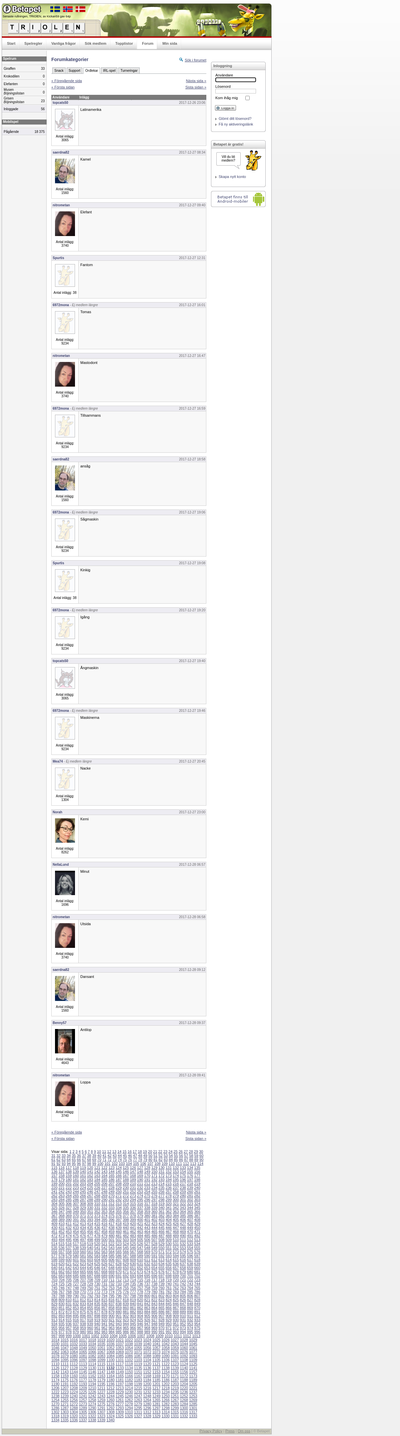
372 (90, 1216)
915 (69, 1320)
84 (171, 1160)
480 (111, 1236)
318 (154, 1204)
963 (111, 1328)
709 (97, 1280)
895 (76, 1316)
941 (104, 1324)
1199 (138, 1384)
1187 (175, 1380)
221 (61, 1188)
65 (74, 1160)
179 (61, 1180)
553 (183, 1248)
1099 (101, 1360)
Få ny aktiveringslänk (236, 124)
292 (119, 1200)
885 (154, 1312)
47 (135, 1156)
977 (61, 1332)
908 (169, 1316)
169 (140, 1176)
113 (193, 1164)
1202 (166, 1384)
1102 (129, 1360)
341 (169, 1208)
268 (97, 1196)
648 (111, 1268)
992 (169, 1332)
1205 (193, 1384)
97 (84, 1164)
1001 (86, 1336)
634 (161, 1264)
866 (169, 1308)
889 (183, 1312)
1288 (74, 1408)
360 (154, 1212)
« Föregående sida (66, 81)
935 (61, 1324)
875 (83, 1312)
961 (97, 1328)
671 (126, 1272)
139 (76, 1172)
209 (126, 1184)
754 (119, 1288)
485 (147, 1236)
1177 (83, 1380)
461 (126, 1232)
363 (176, 1212)
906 (154, 1316)
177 (197, 1176)
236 (169, 1188)
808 (54, 1300)
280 (183, 1196)
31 (53, 1156)
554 (190, 1248)
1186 (166, 1380)
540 (90, 1248)
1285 (193, 1404)
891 (197, 1312)
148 (140, 1172)
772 (97, 1292)
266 (83, 1196)
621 (69, 1264)
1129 (83, 1368)
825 (176, 1300)
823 (161, 1300)
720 (176, 1280)
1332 (184, 1416)
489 (176, 1236)
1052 (110, 1348)
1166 (129, 1376)
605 (104, 1260)
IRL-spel (109, 70)
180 (69, 1180)
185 (104, 1180)
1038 (129, 1344)
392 (83, 1220)
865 (161, 1308)
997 (54, 1336)
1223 (65, 1392)
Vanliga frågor (63, 43)
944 (126, 1324)
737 (147, 1284)
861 (133, 1308)
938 (83, 1324)
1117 (120, 1364)
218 (190, 1184)
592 (161, 1256)
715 (140, 1280)
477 (90, 1236)
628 (119, 1264)
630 (133, 1264)
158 (61, 1176)
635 (169, 1264)
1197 (120, 1384)
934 (54, 1324)
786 (197, 1292)
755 (126, 1288)
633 (154, 1264)
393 (90, 1220)
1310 (129, 1412)
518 (83, 1244)
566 (126, 1252)
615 (176, 1260)
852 (69, 1308)
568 (140, 1252)
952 (183, 1324)
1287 (65, 1408)
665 (83, 1272)
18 (140, 1152)
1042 (166, 1344)
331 (97, 1208)
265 (76, 1196)
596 (190, 1256)
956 (61, 1328)
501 (111, 1240)
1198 (129, 1384)
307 (76, 1204)
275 (147, 1196)
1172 (184, 1376)
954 (197, 1324)
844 (161, 1304)
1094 (55, 1360)
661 (54, 1272)
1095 (65, 1360)
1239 (65, 1396)
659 (190, 1268)
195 (176, 1180)
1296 (147, 1408)
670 (119, 1272)
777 (133, 1292)
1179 (101, 1380)
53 (166, 1156)
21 (155, 1152)
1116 (110, 1364)
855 (90, 1308)
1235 (175, 1392)
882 (133, 1312)
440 (126, 1228)
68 (89, 1160)
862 (140, 1308)
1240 (74, 1396)
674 (147, 1272)
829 (54, 1304)
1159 (65, 1376)
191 (147, 1180)
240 (197, 1188)
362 (169, 1212)
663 (69, 1272)
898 (97, 1316)
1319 (65, 1416)
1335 (65, 1420)
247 (97, 1192)
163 (97, 1176)
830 (61, 1304)
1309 (120, 1412)
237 (176, 1188)
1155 (175, 1372)
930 (176, 1320)
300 (176, 1200)
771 (90, 1292)
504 (133, 1240)
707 (83, 1280)
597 (197, 1256)
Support (74, 70)
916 (76, 1320)
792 (90, 1296)
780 (154, 1292)
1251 (175, 1396)
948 (154, 1324)
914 (61, 1320)
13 (114, 1152)
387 (197, 1216)
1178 (92, 1380)
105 (136, 1164)
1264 (147, 1400)
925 (140, 1320)
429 (197, 1224)
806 (190, 1296)
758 (147, 1288)
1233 (156, 1392)
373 (97, 1216)
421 (140, 1224)
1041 (156, 1344)
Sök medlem (95, 43)
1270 (55, 1404)
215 (169, 1184)
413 (83, 1224)
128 (147, 1168)
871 (54, 1312)
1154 (166, 1372)
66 (79, 1160)
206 (104, 1184)
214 (161, 1184)
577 (54, 1256)
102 (115, 1164)
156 (197, 1172)
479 (104, 1236)
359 (147, 1212)
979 (76, 1332)
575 (190, 1252)
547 (140, 1248)
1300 (184, 1408)
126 (133, 1168)
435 (90, 1228)
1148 (110, 1372)
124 (119, 1168)
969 (154, 1328)
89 (196, 1160)
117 (69, 1168)
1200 (147, 1384)
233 (147, 1188)
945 (133, 1324)
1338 (92, 1420)
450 (197, 1228)
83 (166, 1160)
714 (133, 1280)
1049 (83, 1348)
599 (61, 1260)
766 (54, 1292)
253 (140, 1192)
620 (61, 1264)
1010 (169, 1336)
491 (190, 1236)
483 (133, 1236)
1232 (147, 1392)
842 (147, 1304)
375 (111, 1216)
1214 (129, 1388)
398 (126, 1220)
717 (154, 1280)
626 (104, 1264)
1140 (184, 1368)
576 (197, 1252)
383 (169, 1216)
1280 (147, 1404)
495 (69, 1240)
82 (161, 1160)
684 (69, 1276)
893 (61, 1316)
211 (140, 1184)
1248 (147, 1396)
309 (90, 1204)
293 (126, 1200)
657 (176, 1268)
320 (169, 1204)
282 (197, 1196)
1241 (83, 1396)
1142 (55, 1372)
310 (97, 1204)
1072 (147, 1352)
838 (119, 1304)
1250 (166, 1396)
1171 (175, 1376)
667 (97, 1272)
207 (111, 1184)
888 (176, 1312)
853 (76, 1308)
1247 (138, 1396)
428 (190, 1224)
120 (90, 1168)
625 (97, 1264)
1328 (147, 1416)
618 (197, 1260)
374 (104, 1216)
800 (147, 1296)
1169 (156, 1376)
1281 (156, 1404)
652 (140, 1268)
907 (161, 1316)
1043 (175, 1344)
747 (69, 1288)
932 (190, 1320)
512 (190, 1240)
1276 (110, 1404)
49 (145, 1156)
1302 (55, 1412)
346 (54, 1212)
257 (169, 1192)
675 (154, 1272)
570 (154, 1252)
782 (169, 1292)
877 (97, 1312)
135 (197, 1168)
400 (140, 1220)
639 (197, 1264)
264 (69, 1196)
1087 (138, 1356)
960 (90, 1328)
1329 (156, 1416)
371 (83, 1216)
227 (104, 1188)
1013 (196, 1336)
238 (183, 1188)
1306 (92, 1412)
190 (140, 1180)
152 (169, 1172)
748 (76, 1288)
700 (183, 1276)
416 (104, 1224)
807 (197, 1296)
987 (133, 1332)
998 (61, 1336)
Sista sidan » (195, 87)
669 (111, 1272)
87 (186, 1160)
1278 (129, 1404)
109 (165, 1164)
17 (135, 1152)
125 (126, 1168)
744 (197, 1284)
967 (140, 1328)
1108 (184, 1360)
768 (69, 1292)
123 (111, 1168)
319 (161, 1204)
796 (119, 1296)
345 (197, 1208)
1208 (74, 1388)
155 (190, 1172)
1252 (184, 1396)
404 (169, 1220)
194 (169, 1180)
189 (133, 1180)
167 (126, 1176)
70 (99, 1160)
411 (69, 1224)
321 (176, 1204)
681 (197, 1272)
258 (176, 1192)
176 (190, 1176)
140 (83, 1172)
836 (104, 1304)
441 (133, 1228)
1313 (156, 1412)
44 (120, 1156)
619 (54, 1264)
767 (61, 1292)
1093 (193, 1356)
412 (76, 1224)
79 (145, 1160)
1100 (110, 1360)
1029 (193, 1340)
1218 (166, 1388)
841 (140, 1304)
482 (126, 1236)
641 (61, 1268)
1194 (92, 1384)
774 (111, 1292)
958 (76, 1328)
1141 (193, 1368)
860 (126, 1308)
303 (197, 1200)
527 (147, 1244)
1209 (83, 1388)
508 (161, 1240)
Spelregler (33, 43)
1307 (101, 1412)
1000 (77, 1336)
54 (171, 1156)
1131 (101, 1368)
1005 (123, 1336)
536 (61, 1248)
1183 (138, 1380)
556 (54, 1252)
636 (176, 1264)
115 (54, 1168)
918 (90, 1320)
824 (169, 1300)
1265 (156, 1400)
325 (54, 1208)
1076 (184, 1352)
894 (69, 1316)
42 (109, 1156)
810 (69, 1300)
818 (126, 1300)
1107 (175, 1360)
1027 (175, 1340)
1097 (83, 1360)
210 (133, 1184)
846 (176, 1304)
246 (90, 1192)
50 (150, 1156)
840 (133, 1304)
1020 (110, 1340)
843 (154, 1304)
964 (119, 1328)
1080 (74, 1356)
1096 (74, 1360)
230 (126, 1188)
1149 (120, 1372)
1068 (110, 1352)
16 (130, 1152)
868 (183, 1308)
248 (104, 1192)
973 (183, 1328)
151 (161, 1172)
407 (190, 1220)
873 (69, 1312)
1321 (83, 1416)
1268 (184, 1400)
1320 (74, 1416)
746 (61, 1288)
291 (111, 1200)
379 (140, 1216)
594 (176, 1256)
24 (170, 1152)
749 (83, 1288)
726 (69, 1284)
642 (69, 1268)
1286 (55, 1408)
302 (190, 1200)
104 (129, 1164)
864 (154, 1308)
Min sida (169, 43)
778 (140, 1292)
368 (61, 1216)
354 (111, 1212)
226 (97, 1188)
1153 (156, 1372)
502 (119, 1240)
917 (83, 1320)
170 (147, 1176)
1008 (150, 1336)
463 (140, 1232)
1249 (156, 1396)
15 (124, 1152)
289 (97, 1200)
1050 (92, 1348)
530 (169, 1244)
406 (183, 1220)
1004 (113, 1336)
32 (58, 1156)
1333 (193, 1416)
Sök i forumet (195, 60)
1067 (101, 1352)
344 (190, 1208)
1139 (175, 1368)
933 (197, 1320)
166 (119, 1176)
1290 (92, 1408)
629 (126, 1264)
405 (176, 1220)
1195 (101, 1384)
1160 (74, 1376)
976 (54, 1332)
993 (176, 1332)
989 (147, 1332)
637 (183, 1264)
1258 (92, 1400)
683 (61, 1276)
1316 (184, 1412)
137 (61, 1172)
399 (133, 1220)
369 (69, 1216)
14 (119, 1152)
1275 (101, 1404)
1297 (156, 1408)
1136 (147, 1368)
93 (64, 1164)
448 (183, 1228)
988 (140, 1332)
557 (61, 1252)
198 (197, 1180)
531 (176, 1244)
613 (161, 1260)
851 (61, 1308)
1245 (120, 1396)
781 (161, 1292)
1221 (193, 1388)
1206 (55, 1388)
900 (111, 1316)
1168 (147, 1376)
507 (154, 1240)
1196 (110, 1384)
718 (161, 1280)
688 (97, 1276)
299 (169, 1200)
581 (83, 1256)
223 (76, 1188)
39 (94, 1156)
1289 (83, 1408)
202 (76, 1184)
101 (107, 1164)
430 (54, 1228)
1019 (101, 1340)
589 (140, 1256)
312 (111, 1204)
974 (190, 1328)
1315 (175, 1412)
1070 (129, 1352)
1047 (65, 1348)
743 (190, 1284)
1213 (120, 1388)
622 (76, 1264)
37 (84, 1156)
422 (147, 1224)
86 (181, 1160)
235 (161, 1188)
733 (119, 1284)
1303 (65, 1412)
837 (111, 1304)
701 (190, 1276)
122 (104, 1168)
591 (154, 1256)
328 (76, 1208)
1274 (92, 1404)
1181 (120, 1380)
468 (176, 1232)
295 (140, 1200)
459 (111, 1232)
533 (190, 1244)
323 (190, 1204)
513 (197, 1240)
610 (140, 1260)
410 (61, 1224)
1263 (138, 1400)
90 (201, 1160)
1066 (92, 1352)
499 (97, 1240)
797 (126, 1296)
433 (76, 1228)
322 (183, 1204)
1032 (74, 1344)
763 (183, 1288)
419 (126, 1224)
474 (69, 1236)
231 (133, 1188)
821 (147, 1300)
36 (79, 1156)
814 (97, 1300)
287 (83, 1200)
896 (83, 1316)
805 (183, 1296)
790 (76, 1296)
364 (183, 1212)
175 (183, 1176)
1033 (83, 1344)
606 (111, 1260)
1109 (193, 1360)
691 (119, 1276)
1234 (166, 1392)
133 (183, 1168)
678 (176, 1272)
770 (83, 1292)
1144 (74, 1372)
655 (161, 1268)
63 (64, 1160)
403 (161, 1220)
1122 (166, 1364)
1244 (110, 1396)
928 (161, 1320)
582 (90, 1256)
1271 (65, 1404)
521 (104, 1244)
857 (104, 1308)
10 (99, 1152)
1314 (166, 1412)
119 (83, 1168)
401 (147, 1220)
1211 (101, 1388)
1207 (65, 1388)
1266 (166, 1400)
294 (133, 1200)
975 (197, 1328)
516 (69, 1244)
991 (161, 1332)
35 (74, 1156)
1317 (193, 1412)
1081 (83, 1356)
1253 (193, 1396)
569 (147, 1252)
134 (190, 1168)
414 (90, 1224)
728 (83, 1284)
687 (90, 1276)
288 (90, 1200)
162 (90, 1176)
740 (169, 1284)
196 (183, 1180)
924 (133, 1320)
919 (97, 1320)
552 (176, 1248)
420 (133, 1224)
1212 (110, 1388)
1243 (101, 1396)
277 (161, 1196)
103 (122, 1164)
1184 (147, 1380)
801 (154, 1296)
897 (90, 1316)
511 (183, 1240)
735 (133, 1284)
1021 (120, 1340)
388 (54, 1220)
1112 (74, 1364)
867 (176, 1308)
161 (83, 1176)
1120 (147, 1364)
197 (190, 1180)
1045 (193, 1344)
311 (104, 1204)
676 (161, 1272)
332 (104, 1208)
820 (140, 1300)
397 (119, 1220)
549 (154, 1248)
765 (197, 1288)
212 (147, 1184)
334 (119, 1208)
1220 (184, 1388)
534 (197, 1244)
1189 (193, 1380)
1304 (74, 1412)
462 (133, 1232)
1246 (129, 1396)
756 (133, 1288)
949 (161, 1324)
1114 (92, 1364)
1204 (184, 1384)
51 (155, 1156)
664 (76, 1272)
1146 (92, 1372)
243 (69, 1192)
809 (61, 1300)
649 (119, 1268)
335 (126, 1208)
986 (126, 1332)
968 (147, 1328)
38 (89, 1156)
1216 (147, 1388)
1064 (74, 1352)
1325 (120, 1416)
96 (79, 1164)
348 (69, 1212)
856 (97, 1308)
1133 (120, 1368)
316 (140, 1204)
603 (90, 1260)
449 (190, 1228)
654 (154, 1268)
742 (183, 1284)
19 (145, 1152)
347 (61, 1212)
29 (196, 1152)
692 (126, 1276)
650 (126, 1268)
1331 (175, 1416)
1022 (129, 1340)
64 (69, 1160)
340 (161, 1208)
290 (104, 1200)
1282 (166, 1404)
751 (97, 1288)
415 (97, 1224)
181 (76, 1180)
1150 (129, 1372)
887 (169, 1312)
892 (54, 1316)
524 (126, 1244)
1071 (138, 1352)
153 (176, 1172)
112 (186, 1164)
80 (150, 1160)
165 (111, 1176)
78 (140, 1160)
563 (104, 1252)
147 (133, 1172)
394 (97, 1220)
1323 (101, 1416)
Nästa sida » (196, 81)
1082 (92, 1356)
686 (83, 1276)
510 (176, 1240)
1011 (178, 1336)
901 (119, 1316)
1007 (141, 1336)
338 (147, 1208)
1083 (101, 1356)
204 (90, 1184)
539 (83, 1248)
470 (190, 1232)
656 (169, 1268)
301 (183, 1200)
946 (140, 1324)
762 (176, 1288)
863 (147, 1308)
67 (84, 1160)
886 (161, 1312)
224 (83, 1188)
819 (133, 1300)
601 (76, 1260)
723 (197, 1280)
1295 (138, 1408)
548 (147, 1248)
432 (69, 1228)
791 (83, 1296)
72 (109, 1160)
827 (190, 1300)
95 (74, 1164)
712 (119, 1280)
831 (69, 1304)
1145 (83, 1372)
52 (161, 1156)
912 (197, 1316)
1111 (65, 1364)
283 (54, 1200)
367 (54, 1216)
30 (201, 1152)
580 (76, 1256)
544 (119, 1248)
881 (126, 1312)
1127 (65, 1368)
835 (97, 1304)
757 (140, 1288)
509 (169, 1240)
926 (147, 1320)
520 (97, 1244)
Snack (59, 70)
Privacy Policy (210, 1431)
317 (147, 1204)
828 (197, 1300)
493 (54, 1240)
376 (119, 1216)
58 (191, 1156)
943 (119, 1324)
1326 (129, 1416)
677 (169, 1272)
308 (83, 1204)
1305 (83, 1412)
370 (76, 1216)
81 (155, 1160)
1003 (104, 1336)
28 (191, 1152)
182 (83, 1180)
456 (90, 1232)
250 (119, 1192)
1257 (83, 1400)
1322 (92, 1416)
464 (147, 1232)
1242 (92, 1396)
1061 (193, 1348)
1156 (184, 1372)
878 (104, 1312)
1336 (74, 1420)
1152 (147, 1372)
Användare (224, 75)
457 (97, 1232)
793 (97, 1296)
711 (111, 1280)
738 (154, 1284)
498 (90, 1240)
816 (111, 1300)
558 (69, 1252)
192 (154, 1180)
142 (97, 1172)
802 (161, 1296)
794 (104, 1296)
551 (169, 1248)
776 (126, 1292)
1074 (166, 1352)
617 (190, 1260)
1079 (65, 1356)
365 (190, 1212)
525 (133, 1244)
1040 (147, 1344)
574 (183, 1252)
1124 (184, 1364)
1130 (92, 1368)
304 (54, 1204)
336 (133, 1208)
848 (190, 1304)
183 (90, 1180)
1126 (55, 1368)
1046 (55, 1348)
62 (58, 1160)
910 (183, 1316)
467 (169, 1232)
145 (119, 1172)
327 (69, 1208)
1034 (92, 1344)
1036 (110, 1344)
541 (97, 1248)
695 (147, 1276)
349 (76, 1212)
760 (161, 1288)
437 (104, 1228)
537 (69, 1248)
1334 (55, 1420)
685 (76, 1276)
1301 (193, 1408)
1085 (120, 1356)
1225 (83, 1392)
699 (176, 1276)
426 (176, 1224)
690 (111, 1276)
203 (83, 1184)
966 (133, 1328)
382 (161, 1216)
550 (161, 1248)
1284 (184, 1404)
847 (183, 1304)
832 (76, 1304)
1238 (55, 1396)
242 (61, 1192)
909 (176, 1316)
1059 (175, 1348)
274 (140, 1196)
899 (104, 1316)
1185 (156, 1380)
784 (183, 1292)
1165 (120, 1376)
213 (154, 1184)
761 (169, 1288)
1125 (193, 1364)
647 (104, 1268)
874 (76, 1312)
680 (190, 1272)
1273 (83, 1404)
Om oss (244, 1431)
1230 (129, 1392)
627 (111, 1264)
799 (140, 1296)
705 (69, 1280)
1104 (147, 1360)
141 (90, 1172)
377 (126, 1216)
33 (64, 1156)
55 (176, 1156)
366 (197, 1212)
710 (104, 1280)
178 (54, 1180)
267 (90, 1196)
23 (165, 1152)
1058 (166, 1348)
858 (111, 1308)
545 (126, 1248)
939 (90, 1324)
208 (119, 1184)
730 (97, 1284)
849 (197, 1304)
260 (190, 1192)
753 (111, 1288)
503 (126, 1240)
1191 (65, 1384)
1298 (166, 1408)
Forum (147, 43)
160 (76, 1176)
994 (183, 1332)
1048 (74, 1348)
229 (119, 1188)
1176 (74, 1380)
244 (76, 1192)
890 (190, 1312)
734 (126, 1284)
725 (61, 1284)
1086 (129, 1356)
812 (83, 1300)
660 (197, 1268)
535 (54, 1248)
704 (61, 1280)
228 (111, 1188)
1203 (175, 1384)
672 (133, 1272)
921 (111, 1320)
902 (126, 1316)
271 (119, 1196)
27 (186, 1152)
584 (104, 1256)
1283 (175, 1404)
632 (147, 1264)
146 (126, 1172)
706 (76, 1280)
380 (147, 1216)
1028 (184, 1340)
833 (83, 1304)
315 (133, 1204)
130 (161, 1168)
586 (119, 1256)
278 (169, 1196)
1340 (110, 1420)
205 (97, 1184)
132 (176, 1168)
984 (111, 1332)
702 (197, 1276)
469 (183, 1232)
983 (104, 1332)
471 (197, 1232)
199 (54, 1184)
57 (186, 1156)
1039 (138, 1344)
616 (183, 1260)
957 (69, 1328)
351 (90, 1212)
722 (190, 1280)
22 (160, 1152)
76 (130, 1160)
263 (61, 1196)
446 (169, 1228)
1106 (166, 1360)
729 (90, 1284)
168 (133, 1176)
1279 (138, 1404)
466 (161, 1232)
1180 (110, 1380)
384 (176, 1216)
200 (61, 1184)
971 (169, 1328)
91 (53, 1164)
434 (83, 1228)
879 (111, 1312)
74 (120, 1160)
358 (140, 1212)
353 (104, 1212)
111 (179, 1164)
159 (69, 1176)
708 (90, 1280)
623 (83, 1264)
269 (104, 1196)
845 (169, 1304)
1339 (101, 1420)
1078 (55, 1356)
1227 (101, 1392)
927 (154, 1320)
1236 (184, 1392)
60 (201, 1156)
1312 (147, 1412)
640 (54, 1268)
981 (90, 1332)
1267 (175, 1400)
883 (140, 1312)
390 (69, 1220)
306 (69, 1204)
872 (61, 1312)
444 (154, 1228)
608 (126, 1260)
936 (69, 1324)
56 (181, 1156)
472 (54, 1236)
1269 (193, 1400)
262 (54, 1196)
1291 (101, 1408)
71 (104, 1160)
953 (190, 1324)
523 (119, 1244)
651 (133, 1268)
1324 (110, 1416)
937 (76, 1324)
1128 (74, 1368)
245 (83, 1192)
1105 (156, 1360)
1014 (55, 1340)
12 (109, 1152)
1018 (92, 1340)
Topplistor (124, 43)
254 (147, 1192)
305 (61, 1204)
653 (147, 1268)
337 (140, 1208)
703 (54, 1280)
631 (140, 1264)
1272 (74, 1404)
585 (111, 1256)
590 (147, 1256)
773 (104, 1292)
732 (111, 1284)
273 (133, 1196)
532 (183, 1244)
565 (119, 1252)
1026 (166, 1340)
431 (61, 1228)
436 (97, 1228)
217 (183, 1184)
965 (126, 1328)
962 (104, 1328)
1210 (92, 1388)
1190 (55, 1384)
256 (161, 1192)
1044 (184, 1344)
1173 (193, 1376)
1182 (129, 1380)
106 (143, 1164)
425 (169, 1224)
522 (111, 1244)
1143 (65, 1372)
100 (100, 1164)
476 (83, 1236)
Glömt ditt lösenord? (235, 119)
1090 (166, 1356)
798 (133, 1296)
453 (69, 1232)
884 (147, 1312)
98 (89, 1164)
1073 (156, 1352)
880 (119, 1312)
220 (54, 1188)
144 (111, 1172)
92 (58, 1164)
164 (104, 1176)
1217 (156, 1388)
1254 (55, 1400)
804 (176, 1296)
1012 (187, 1336)
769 (76, 1292)
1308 (110, 1412)
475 (76, 1236)
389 (61, 1220)
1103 (138, 1360)
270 (111, 1196)
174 (176, 1176)
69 (94, 1160)
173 (169, 1176)
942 (111, 1324)
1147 (101, 1372)
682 (54, 1276)
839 (126, 1304)
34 (69, 1156)
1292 (110, 1408)
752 (104, 1288)
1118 (129, 1364)
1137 (156, 1368)
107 (150, 1164)
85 (176, 1160)
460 (119, 1232)
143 (104, 1172)
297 (154, 1200)
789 (69, 1296)
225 (90, 1188)
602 (83, 1260)
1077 (193, 1352)
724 (54, 1284)
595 (183, 1256)
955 (54, 1328)
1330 (166, 1416)
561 (90, 1252)
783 (176, 1292)
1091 (175, 1356)
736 (140, 1284)
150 (154, 1172)
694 (140, 1276)
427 (183, 1224)
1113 (83, 1364)
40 (99, 1156)
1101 (120, 1360)
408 (197, 1220)
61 (53, 1160)
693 (133, 1276)
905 (147, 1316)
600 (69, 1260)
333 (111, 1208)
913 (54, 1320)
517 (76, 1244)
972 (176, 1328)
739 (161, 1284)
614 (169, 1260)
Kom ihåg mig (226, 98)
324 (197, 1204)
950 (169, 1324)
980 (83, 1332)
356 (126, 1212)
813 (90, 1300)
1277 (120, 1404)
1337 (83, 1420)
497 (83, 1240)
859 (119, 1308)
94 (69, 1164)
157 (54, 1176)
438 (111, 1228)
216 (176, 1184)
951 (176, 1324)
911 (190, 1316)
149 (147, 1172)
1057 (156, 1348)
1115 (101, 1364)
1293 (120, 1408)
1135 (138, 1368)
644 (83, 1268)
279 (176, 1196)
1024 (147, 1340)
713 (126, 1280)
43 (115, 1156)
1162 (92, 1376)
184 (97, 1180)
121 (97, 1168)
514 (54, 1244)
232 (140, 1188)
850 (54, 1308)
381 (154, 1216)
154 (183, 1172)
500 (104, 1240)
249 (111, 1192)
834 (90, 1304)
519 (90, 1244)
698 (169, 1276)
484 (140, 1236)
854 (83, 1308)
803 (169, 1296)
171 (154, 1176)
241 (54, 1192)
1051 (101, 1348)
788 (61, 1296)
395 (104, 1220)
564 (111, 1252)
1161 (83, 1376)
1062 (55, 1352)
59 (196, 1156)
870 (197, 1308)
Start (11, 43)
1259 (101, 1400)
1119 (138, 1364)
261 (197, 1192)
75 (125, 1160)
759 (154, 1288)
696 (154, 1276)
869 (190, 1308)
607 (119, 1260)
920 (104, 1320)
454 (76, 1232)
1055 (138, 1348)
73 (115, 1160)
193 (161, 1180)
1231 (138, 1392)
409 (54, 1224)
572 (169, 1252)
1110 (55, 1364)
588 (133, 1256)
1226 (92, 1392)
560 (83, 1252)
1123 (175, 1364)
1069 (120, 1352)
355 (119, 1212)
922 (119, 1320)
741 (176, 1284)
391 (76, 1220)
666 (90, 1272)
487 (161, 1236)
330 (90, 1208)
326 (61, 1208)
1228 (110, 1392)
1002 (95, 1336)
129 (154, 1168)
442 (140, 1228)
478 (97, 1236)
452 (61, 1232)
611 (147, 1260)
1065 (83, 1352)
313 (119, 1204)
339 (154, 1208)
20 (150, 1152)
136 (54, 1172)
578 (61, 1256)
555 (197, 1248)
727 (76, 1284)
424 (161, 1224)
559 (76, 1252)
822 (154, 1300)
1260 (110, 1400)
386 (190, 1216)
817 (119, 1300)
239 (190, 1188)
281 (190, 1196)
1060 (184, 1348)
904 (140, 1316)
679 (183, 1272)
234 (154, 1188)
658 (183, 1268)
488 (169, 1236)
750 (90, 1288)
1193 (83, 1384)
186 (111, 1180)
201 (69, 1184)
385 (183, 1216)
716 (147, 1280)
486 (154, 1236)
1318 (55, 1416)
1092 (184, 1356)
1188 (184, 1380)
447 (176, 1228)
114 (200, 1164)
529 (161, 1244)
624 (90, 1264)
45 (125, 1156)
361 (161, 1212)
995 (190, 1332)
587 (126, 1256)
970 (161, 1328)
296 (147, 1200)
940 (97, 1324)
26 (181, 1152)
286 (76, 1200)
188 (126, 1180)
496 (76, 1240)
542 (104, 1248)
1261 (120, 1400)
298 (161, 1200)
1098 (92, 1360)
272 (126, 1196)
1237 (193, 1392)
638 (190, 1264)
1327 (138, 1416)
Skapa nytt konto (232, 177)
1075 (175, 1352)
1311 (138, 1412)
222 (69, 1188)
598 (54, 1260)
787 (54, 1296)
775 (119, 1292)
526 (140, 1244)
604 (97, 1260)
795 (111, 1296)
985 (119, 1332)
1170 (166, 1376)
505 (140, 1240)
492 (197, 1236)
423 (154, 1224)
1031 (65, 1344)
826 (183, 1300)
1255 (65, 1400)
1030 (55, 1344)
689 (104, 1276)
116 (61, 1168)
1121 (156, 1364)
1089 (156, 1356)
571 (161, 1252)
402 (154, 1220)
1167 (138, 1376)
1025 (156, 1340)
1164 (110, 1376)
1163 (101, 1376)
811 (76, 1300)
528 (154, 1244)
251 (126, 1192)
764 (190, 1288)
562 (97, 1252)
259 (183, 1192)
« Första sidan (63, 87)
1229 (120, 1392)
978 (69, 1332)
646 (97, 1268)
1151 (138, 1372)
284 (61, 1200)
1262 (129, 1400)
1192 (74, 1384)
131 (169, 1168)
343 (183, 1208)
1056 (147, 1348)
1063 (65, 1352)
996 (197, 1332)
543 (111, 1248)
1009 (159, 1336)
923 (126, 1320)
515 (61, 1244)
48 (140, 1156)
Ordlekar (91, 70)
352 (97, 1212)
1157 (193, 1372)
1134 (129, 1368)
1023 (138, 1340)
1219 (175, 1388)
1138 (166, 1368)
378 (133, 1216)
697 (161, 1276)
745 (54, 1288)
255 (154, 1192)
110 (172, 1164)
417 (111, 1224)
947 (147, 1324)
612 (154, 1260)
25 (176, 1152)
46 (130, 1156)
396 (111, 1220)
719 (169, 1280)
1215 (138, 1388)
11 (104, 1152)
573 (176, 1252)
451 (54, 1232)
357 (133, 1212)
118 (76, 1168)
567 (133, 1252)
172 (161, 1176)
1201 (156, 1384)
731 (104, 1284)
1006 (132, 1336)
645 (90, 1268)
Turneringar (128, 70)
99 (94, 1164)
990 (154, 1332)
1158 (55, 1376)
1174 (55, 1380)
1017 (83, 1340)
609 (133, 1260)
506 (147, 1240)
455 (83, 1232)
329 (83, 1208)
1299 (175, 1408)
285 (69, 1200)
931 (183, 1320)
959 (83, 1328)
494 (61, 1240)
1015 (65, 1340)
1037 (120, 1344)
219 (197, 1184)
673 (140, 1272)
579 (69, 1256)
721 (183, 1280)
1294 (129, 1408)
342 (176, 1208)
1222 (55, 1392)
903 (133, 1316)
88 (191, 1160)
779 (147, 1292)
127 (140, 1168)
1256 (74, 1400)
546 (133, 1248)
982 (97, 1332)
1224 (74, 1392)
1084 (110, 1356)
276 (154, 1196)
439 (119, 1228)
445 (161, 1228)
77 (135, 1160)
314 (126, 1204)
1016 (74, 1340)
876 (90, 1312)
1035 (101, 1344)
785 (190, 1292)
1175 (65, 1380)
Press (230, 1431)
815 (104, 1300)
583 (97, 1256)
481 (119, 1236)
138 (69, 1172)
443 (147, 1228)
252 (133, 1192)
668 (104, 1272)
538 (76, 1248)
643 (76, 1268)
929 (169, 1320)
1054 (129, 1348)
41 (104, 1156)
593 (169, 1256)
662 (61, 1272)
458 (104, 1232)
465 (154, 1232)
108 (157, 1164)
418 (119, 1224)
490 (183, 1236)
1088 (147, 1356)
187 (119, 1180)
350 (83, 1212)
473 (61, 1236)
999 (69, 1336)
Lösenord (223, 86)
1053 (120, 1348)
